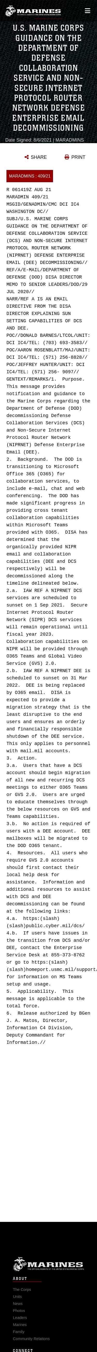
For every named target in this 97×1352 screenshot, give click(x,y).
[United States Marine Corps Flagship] (33, 10)
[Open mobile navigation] (87, 10)
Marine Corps (48, 1270)
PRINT (78, 157)
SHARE (39, 157)
